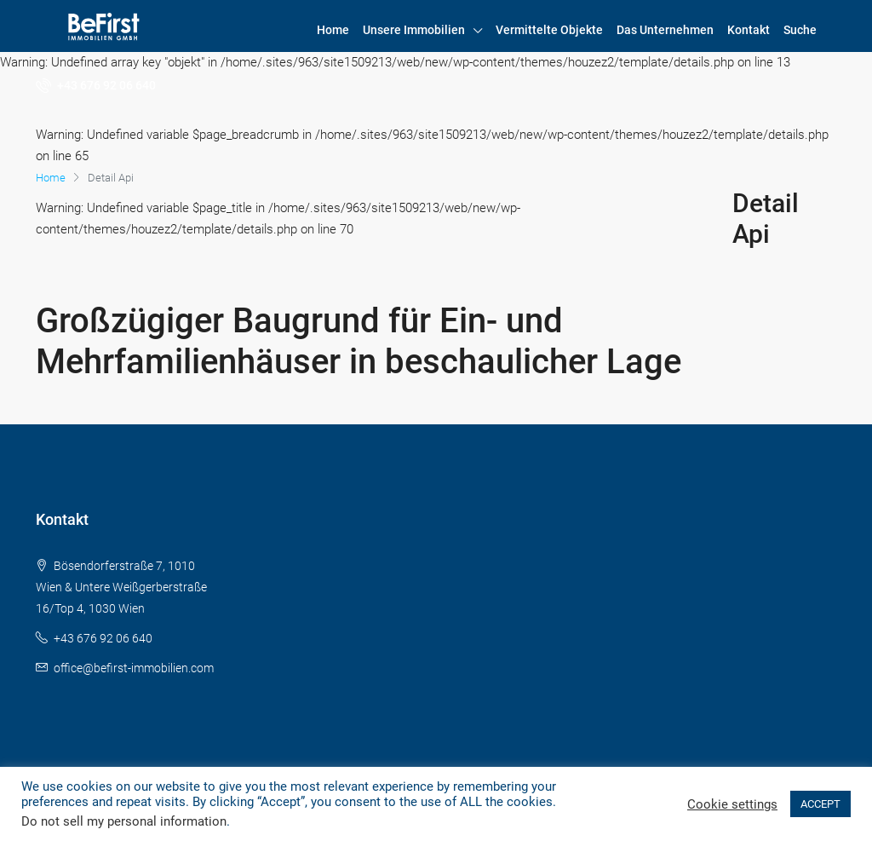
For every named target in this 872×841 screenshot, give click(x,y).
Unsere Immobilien (414, 30)
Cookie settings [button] (732, 804)
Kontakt (748, 30)
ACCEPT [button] (820, 804)
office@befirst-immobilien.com (134, 668)
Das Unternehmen (665, 30)
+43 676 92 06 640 (96, 85)
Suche (800, 30)
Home (333, 30)
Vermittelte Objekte (549, 30)
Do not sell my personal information (124, 821)
